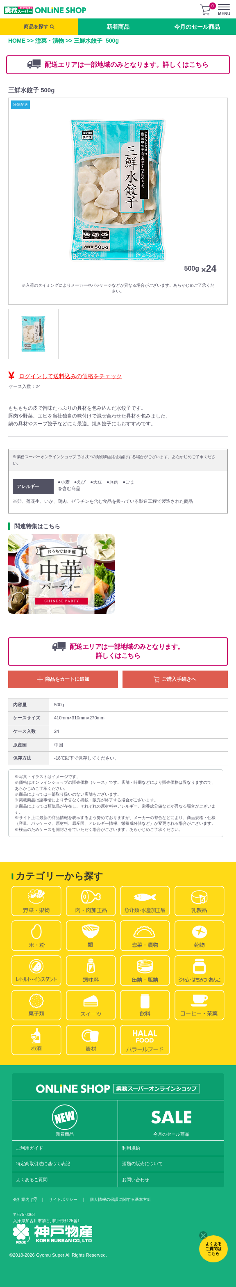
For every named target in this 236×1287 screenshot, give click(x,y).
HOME (16, 40)
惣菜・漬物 (49, 40)
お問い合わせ (135, 1179)
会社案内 (24, 1199)
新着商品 (118, 26)
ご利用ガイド (29, 1148)
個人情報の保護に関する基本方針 (120, 1199)
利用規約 (131, 1148)
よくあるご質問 (32, 1179)
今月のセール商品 (197, 26)
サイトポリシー (63, 1199)
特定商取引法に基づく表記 (43, 1163)
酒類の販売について (142, 1163)
